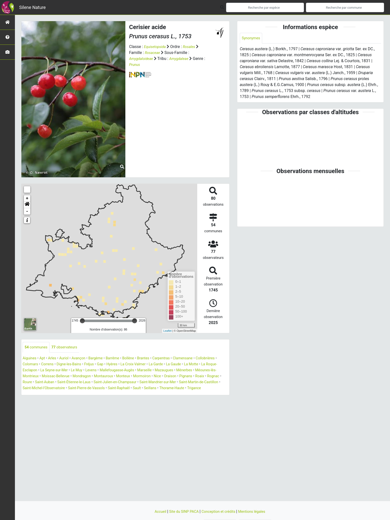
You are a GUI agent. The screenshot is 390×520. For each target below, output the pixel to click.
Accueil (155, 511)
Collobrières (33, 364)
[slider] (82, 320)
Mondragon (132, 376)
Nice (215, 376)
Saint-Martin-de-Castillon (78, 388)
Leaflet (167, 330)
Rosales (192, 46)
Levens (129, 370)
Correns (74, 364)
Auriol (67, 358)
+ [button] (27, 198)
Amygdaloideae (142, 58)
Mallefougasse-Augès (157, 370)
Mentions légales (256, 511)
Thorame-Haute (65, 394)
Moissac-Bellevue (103, 376)
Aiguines (30, 358)
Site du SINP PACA (181, 511)
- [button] (27, 211)
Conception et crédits (219, 511)
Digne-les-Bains (97, 364)
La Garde (193, 364)
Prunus (135, 64)
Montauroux (156, 376)
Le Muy (113, 370)
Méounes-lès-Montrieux (64, 376)
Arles (54, 358)
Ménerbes (31, 376)
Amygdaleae (182, 58)
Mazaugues (209, 370)
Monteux (177, 376)
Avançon (83, 358)
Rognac (76, 382)
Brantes (154, 358)
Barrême (120, 358)
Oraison (29, 382)
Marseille (188, 370)
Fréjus (119, 364)
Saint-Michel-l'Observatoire (126, 388)
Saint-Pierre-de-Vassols (173, 388)
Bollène (138, 358)
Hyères (145, 364)
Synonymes (252, 38)
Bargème (102, 358)
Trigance (90, 394)
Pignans (46, 382)
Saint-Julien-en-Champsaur (188, 382)
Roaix (62, 382)
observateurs (68, 347)
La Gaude (212, 364)
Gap (132, 364)
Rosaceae (153, 52)
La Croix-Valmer (168, 364)
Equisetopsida (156, 46)
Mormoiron (198, 376)
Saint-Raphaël (209, 388)
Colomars (55, 364)
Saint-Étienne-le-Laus (142, 382)
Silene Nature (32, 7)
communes (37, 347)
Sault (27, 394)
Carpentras (174, 358)
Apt (44, 358)
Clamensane (198, 358)
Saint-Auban (110, 382)
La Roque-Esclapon (53, 370)
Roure (91, 382)
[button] (27, 205)
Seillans (42, 394)
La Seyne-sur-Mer (88, 370)
